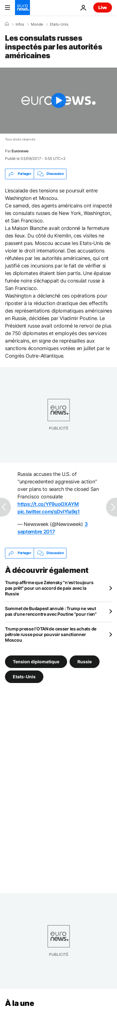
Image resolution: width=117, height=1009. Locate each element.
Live (102, 7)
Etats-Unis (59, 24)
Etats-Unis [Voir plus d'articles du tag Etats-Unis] (24, 676)
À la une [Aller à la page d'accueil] (19, 1003)
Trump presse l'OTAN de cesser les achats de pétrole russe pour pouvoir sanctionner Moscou (50, 634)
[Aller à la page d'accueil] (22, 7)
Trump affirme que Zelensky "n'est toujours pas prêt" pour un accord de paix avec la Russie (49, 588)
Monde (37, 24)
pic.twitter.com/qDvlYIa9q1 (48, 511)
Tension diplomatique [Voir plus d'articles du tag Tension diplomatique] (36, 661)
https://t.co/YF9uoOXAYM (48, 504)
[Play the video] (58, 101)
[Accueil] (7, 24)
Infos (20, 24)
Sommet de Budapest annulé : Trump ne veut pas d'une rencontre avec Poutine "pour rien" (51, 611)
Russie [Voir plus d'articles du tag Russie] (84, 661)
